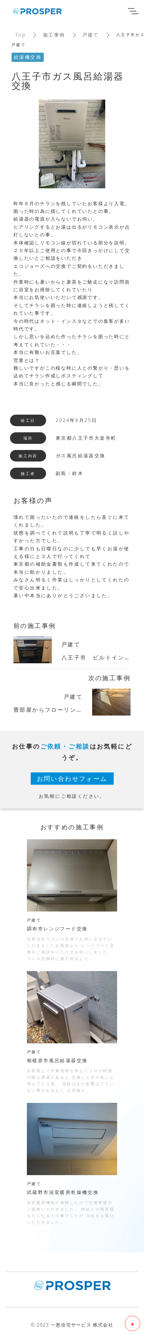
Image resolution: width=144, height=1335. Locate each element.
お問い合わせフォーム (72, 778)
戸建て (91, 35)
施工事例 (54, 35)
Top (20, 35)
